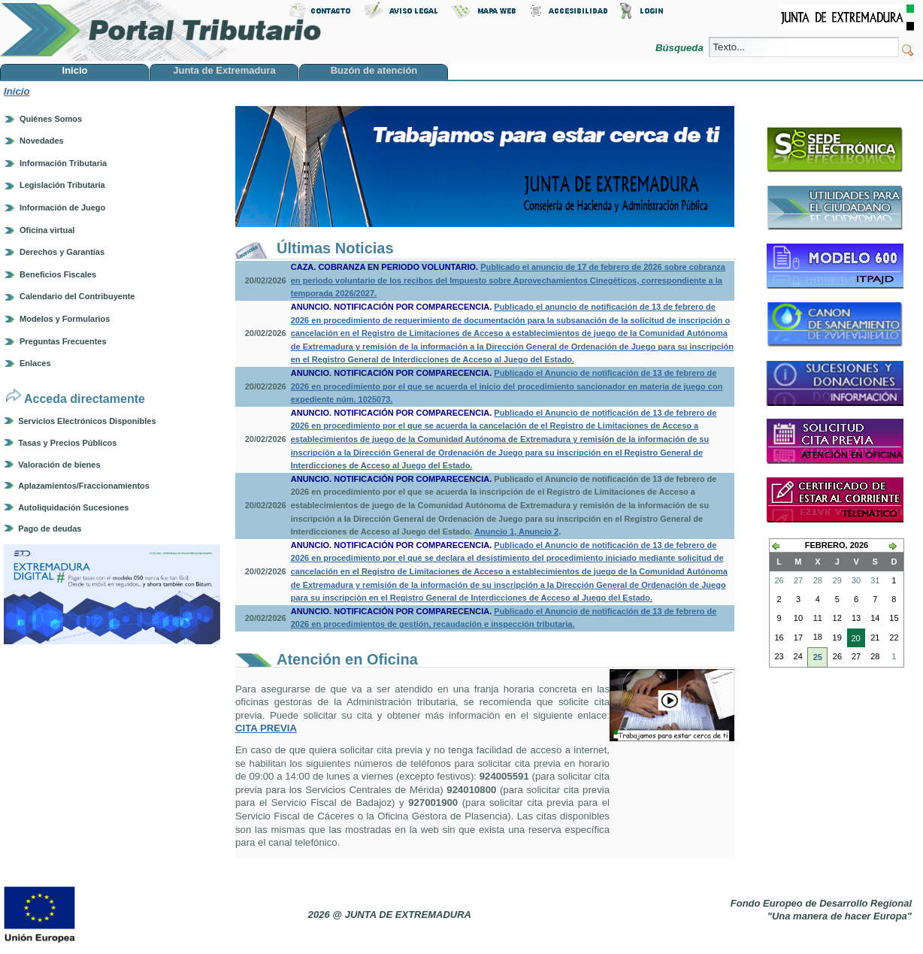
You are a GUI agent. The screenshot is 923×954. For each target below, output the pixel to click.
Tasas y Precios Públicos (67, 442)
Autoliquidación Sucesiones (73, 507)
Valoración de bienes (59, 464)
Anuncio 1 (494, 531)
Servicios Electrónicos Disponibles (87, 421)
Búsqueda (680, 47)
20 (854, 639)
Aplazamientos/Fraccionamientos (84, 485)
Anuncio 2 (537, 531)
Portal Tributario (161, 30)
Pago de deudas (49, 528)
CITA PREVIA (266, 728)
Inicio (16, 91)
